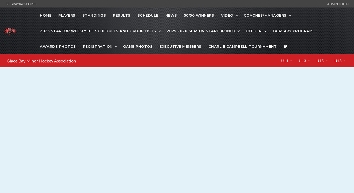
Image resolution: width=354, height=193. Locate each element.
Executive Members (180, 46)
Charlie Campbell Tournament (242, 46)
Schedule (148, 15)
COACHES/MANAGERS (265, 15)
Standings (94, 15)
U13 (303, 60)
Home (45, 15)
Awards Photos (58, 46)
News (171, 15)
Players (66, 15)
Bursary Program (293, 31)
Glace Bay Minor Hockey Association (41, 61)
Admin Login (338, 4)
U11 (285, 60)
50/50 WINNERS (199, 15)
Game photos (138, 46)
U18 (338, 60)
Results (122, 15)
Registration (98, 46)
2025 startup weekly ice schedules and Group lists (98, 31)
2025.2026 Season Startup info (201, 31)
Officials (256, 31)
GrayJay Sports (21, 4)
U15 (321, 60)
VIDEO (227, 15)
